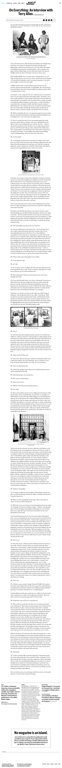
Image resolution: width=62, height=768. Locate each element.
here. (34, 674)
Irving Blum (12, 690)
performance (5, 697)
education (4, 688)
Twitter (7, 765)
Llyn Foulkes (11, 692)
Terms (6, 766)
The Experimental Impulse (9, 704)
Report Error (10, 766)
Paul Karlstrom (39, 14)
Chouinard (12, 686)
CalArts (6, 686)
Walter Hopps (5, 699)
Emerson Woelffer (14, 688)
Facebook (4, 765)
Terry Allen (13, 697)
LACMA (3, 692)
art (2, 686)
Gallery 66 (4, 690)
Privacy (3, 766)
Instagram (12, 765)
